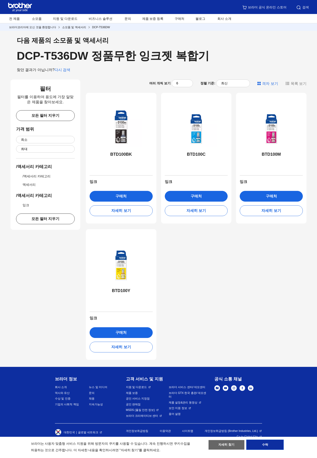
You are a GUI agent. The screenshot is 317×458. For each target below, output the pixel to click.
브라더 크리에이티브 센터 (142, 415)
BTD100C (196, 154)
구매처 (179, 19)
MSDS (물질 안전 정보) (140, 410)
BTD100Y (121, 290)
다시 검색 (62, 70)
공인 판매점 (133, 404)
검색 (302, 7)
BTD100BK (121, 154)
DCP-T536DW (101, 27)
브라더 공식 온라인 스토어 (264, 7)
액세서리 (26, 184)
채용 (91, 398)
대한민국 (65, 432)
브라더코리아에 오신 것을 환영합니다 (32, 27)
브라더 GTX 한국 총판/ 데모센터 (187, 395)
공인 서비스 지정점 (138, 398)
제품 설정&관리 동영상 (183, 402)
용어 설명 (175, 414)
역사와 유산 (62, 393)
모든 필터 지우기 (45, 115)
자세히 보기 (121, 211)
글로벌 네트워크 (88, 432)
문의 (128, 19)
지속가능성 (96, 404)
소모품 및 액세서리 (74, 27)
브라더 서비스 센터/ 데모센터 (187, 387)
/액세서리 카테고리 (33, 176)
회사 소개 (61, 387)
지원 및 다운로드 (65, 19)
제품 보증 (132, 393)
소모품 (37, 19)
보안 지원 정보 (178, 408)
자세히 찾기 (226, 446)
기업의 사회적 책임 (67, 404)
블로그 (200, 19)
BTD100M (271, 154)
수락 (265, 446)
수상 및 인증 (63, 398)
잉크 (22, 205)
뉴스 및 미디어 (98, 387)
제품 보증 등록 (153, 19)
